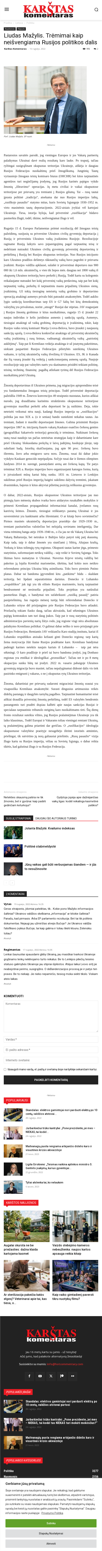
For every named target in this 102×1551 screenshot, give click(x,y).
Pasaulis (21, 29)
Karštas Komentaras (15, 48)
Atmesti (51, 1543)
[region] (51, 1514)
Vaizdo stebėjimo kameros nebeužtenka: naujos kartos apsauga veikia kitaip (71, 1249)
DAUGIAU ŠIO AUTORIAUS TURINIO (56, 818)
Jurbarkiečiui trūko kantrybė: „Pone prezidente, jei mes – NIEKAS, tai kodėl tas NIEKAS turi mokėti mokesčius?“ (61, 1421)
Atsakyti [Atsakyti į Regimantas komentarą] (7, 984)
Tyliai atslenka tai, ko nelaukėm (44, 1182)
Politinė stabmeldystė (40, 846)
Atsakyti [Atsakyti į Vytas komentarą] (7, 938)
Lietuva (19, 23)
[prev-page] (6, 882)
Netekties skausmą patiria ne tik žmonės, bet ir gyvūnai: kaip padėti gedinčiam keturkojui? (25, 801)
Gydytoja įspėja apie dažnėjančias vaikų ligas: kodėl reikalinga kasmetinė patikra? (75, 801)
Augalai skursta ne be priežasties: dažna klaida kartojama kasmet (21, 1249)
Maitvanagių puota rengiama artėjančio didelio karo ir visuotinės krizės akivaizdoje (60, 1439)
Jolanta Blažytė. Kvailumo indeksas (50, 828)
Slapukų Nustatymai (51, 1533)
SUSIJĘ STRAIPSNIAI (18, 818)
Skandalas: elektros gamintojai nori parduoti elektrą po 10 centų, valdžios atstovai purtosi (61, 1403)
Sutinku (51, 1523)
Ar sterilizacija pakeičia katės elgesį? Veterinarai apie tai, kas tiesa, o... (25, 1299)
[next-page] (12, 882)
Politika (30, 23)
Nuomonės (10, 29)
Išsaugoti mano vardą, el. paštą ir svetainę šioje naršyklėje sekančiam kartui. (52, 1069)
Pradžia (8, 23)
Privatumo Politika (52, 1513)
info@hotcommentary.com (65, 1364)
